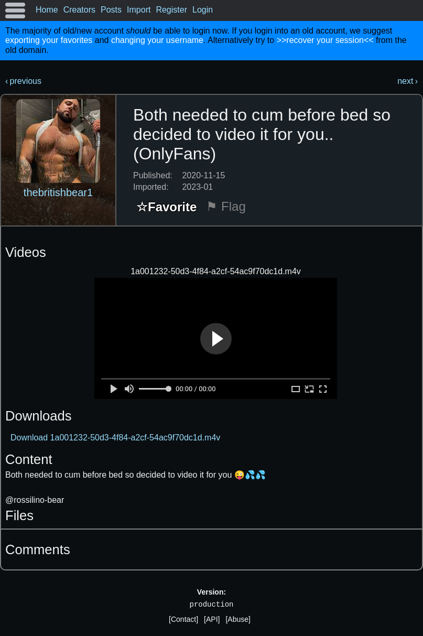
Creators (79, 9)
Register (171, 9)
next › (407, 81)
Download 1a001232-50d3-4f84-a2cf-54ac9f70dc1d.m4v (115, 437)
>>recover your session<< (325, 40)
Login (202, 9)
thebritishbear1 (58, 192)
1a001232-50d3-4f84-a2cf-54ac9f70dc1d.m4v (216, 271)
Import (138, 9)
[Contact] (183, 619)
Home (47, 9)
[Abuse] (237, 619)
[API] (212, 619)
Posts (111, 9)
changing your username (157, 40)
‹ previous (23, 81)
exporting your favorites (48, 40)
